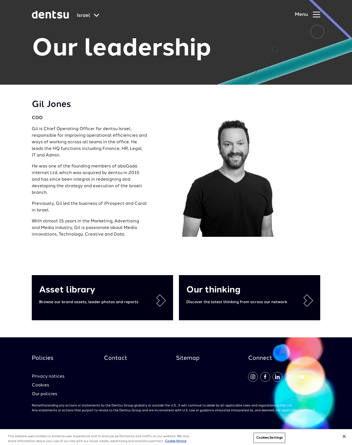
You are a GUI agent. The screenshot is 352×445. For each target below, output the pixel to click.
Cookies (40, 385)
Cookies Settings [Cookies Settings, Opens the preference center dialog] (269, 439)
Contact (115, 358)
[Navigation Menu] (307, 15)
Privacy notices (48, 376)
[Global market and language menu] (88, 16)
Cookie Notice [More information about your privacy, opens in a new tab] (176, 442)
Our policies (44, 394)
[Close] (344, 438)
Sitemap (187, 358)
